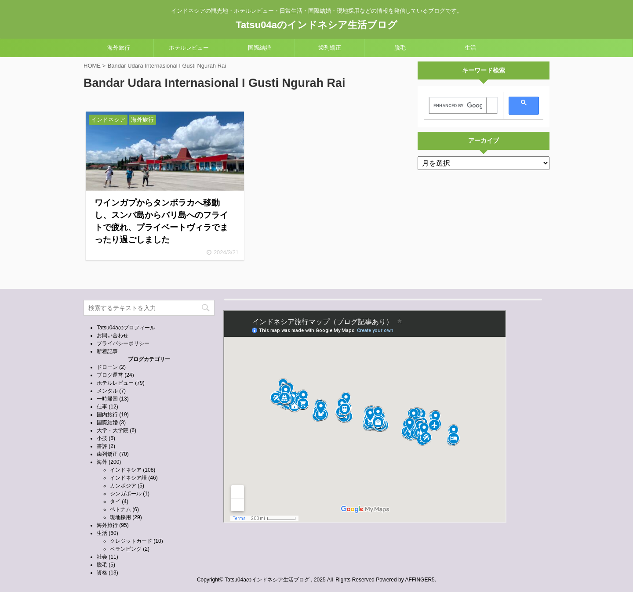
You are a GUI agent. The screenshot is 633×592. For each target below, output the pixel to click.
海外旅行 (118, 47)
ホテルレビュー (189, 47)
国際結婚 (259, 47)
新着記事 (107, 351)
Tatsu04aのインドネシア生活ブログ (316, 24)
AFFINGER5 (419, 580)
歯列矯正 (329, 47)
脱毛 (400, 47)
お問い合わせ (112, 335)
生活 (470, 47)
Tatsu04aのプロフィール (126, 328)
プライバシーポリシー (123, 343)
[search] (457, 106)
